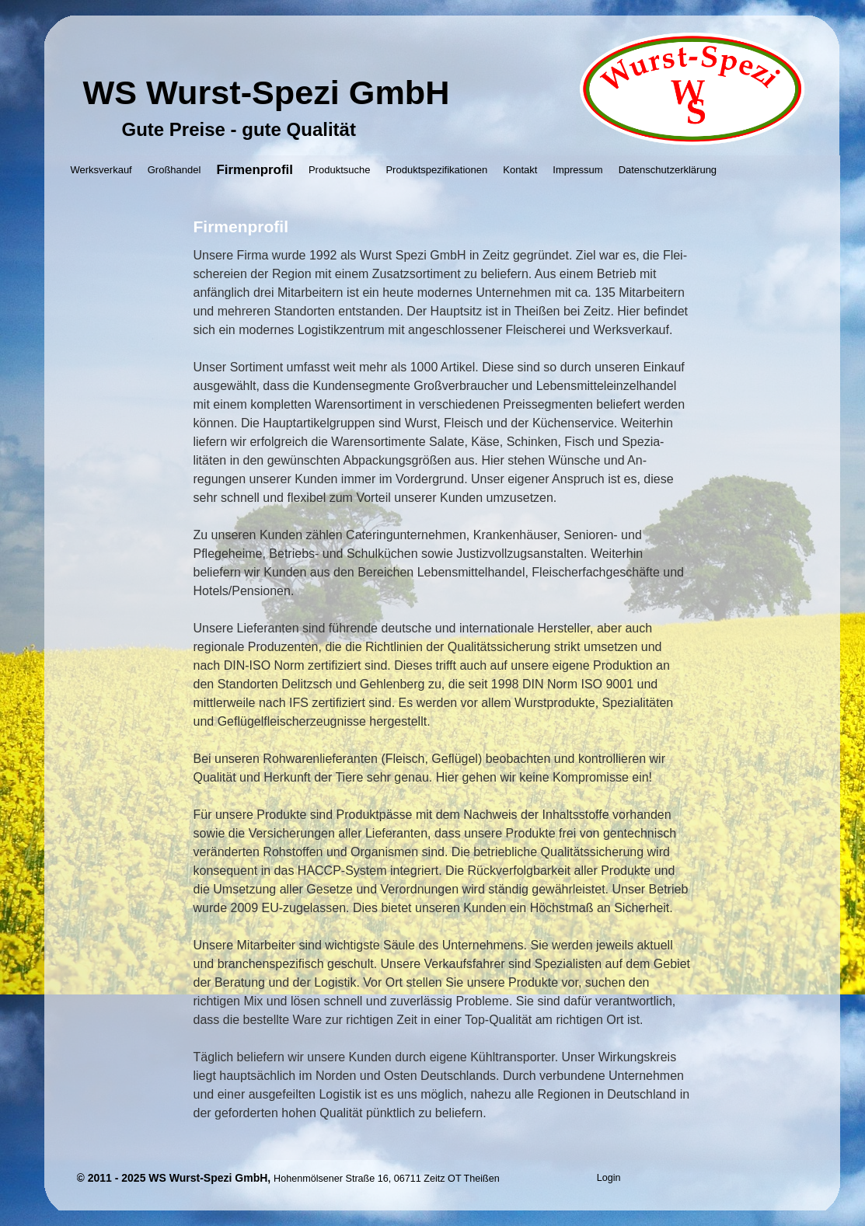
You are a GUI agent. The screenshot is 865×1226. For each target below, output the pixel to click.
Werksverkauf (101, 170)
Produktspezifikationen (436, 170)
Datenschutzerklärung (668, 170)
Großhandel (174, 170)
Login (609, 1177)
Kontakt (520, 170)
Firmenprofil (254, 169)
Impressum (577, 170)
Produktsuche (340, 170)
